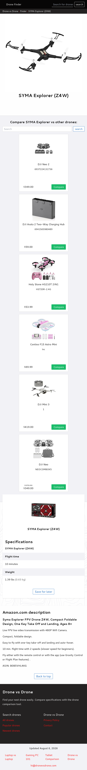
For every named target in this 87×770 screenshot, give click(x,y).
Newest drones (11, 730)
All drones (8, 720)
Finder (23, 11)
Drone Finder (13, 4)
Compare (58, 187)
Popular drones (11, 725)
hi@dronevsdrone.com (43, 765)
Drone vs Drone (10, 11)
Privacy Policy (51, 720)
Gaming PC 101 (32, 757)
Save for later (43, 592)
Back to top (43, 676)
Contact (48, 725)
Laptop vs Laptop (10, 757)
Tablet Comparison (52, 757)
